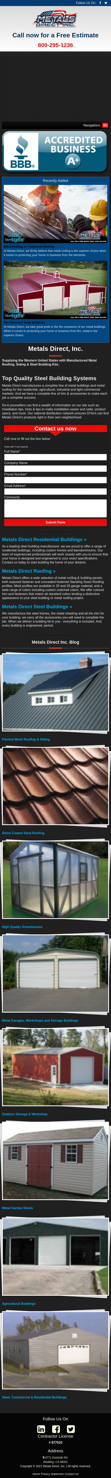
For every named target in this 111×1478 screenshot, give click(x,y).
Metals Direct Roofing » (29, 571)
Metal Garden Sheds (17, 1208)
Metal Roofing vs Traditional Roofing (29, 246)
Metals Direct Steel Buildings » (37, 606)
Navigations (95, 125)
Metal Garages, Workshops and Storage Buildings (40, 1020)
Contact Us (71, 1474)
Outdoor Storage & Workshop (24, 1114)
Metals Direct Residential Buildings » (44, 539)
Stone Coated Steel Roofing (23, 833)
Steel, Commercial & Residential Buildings (34, 1397)
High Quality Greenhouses (22, 927)
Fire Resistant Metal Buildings (24, 322)
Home (36, 1474)
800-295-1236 (55, 45)
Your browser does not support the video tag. (55, 85)
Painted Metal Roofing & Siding (26, 739)
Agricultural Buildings (19, 1303)
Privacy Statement (52, 1474)
